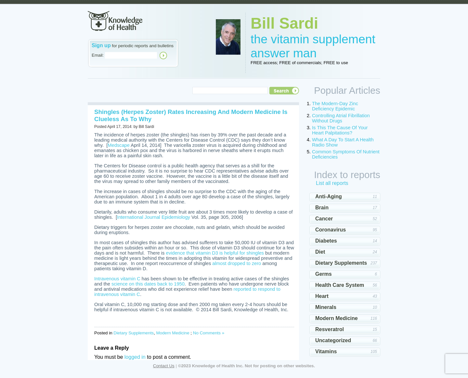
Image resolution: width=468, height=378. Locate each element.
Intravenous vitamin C (117, 278)
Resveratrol (329, 329)
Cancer (324, 218)
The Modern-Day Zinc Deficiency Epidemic (335, 106)
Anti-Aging (328, 196)
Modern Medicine (172, 332)
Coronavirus (330, 229)
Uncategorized (333, 340)
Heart (322, 296)
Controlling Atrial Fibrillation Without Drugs (341, 118)
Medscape (119, 145)
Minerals (325, 307)
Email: (98, 55)
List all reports (332, 183)
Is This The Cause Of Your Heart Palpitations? (340, 130)
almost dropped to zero (236, 263)
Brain (322, 207)
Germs (323, 274)
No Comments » (208, 332)
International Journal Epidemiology (153, 217)
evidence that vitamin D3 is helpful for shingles (215, 253)
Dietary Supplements (133, 332)
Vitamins (326, 351)
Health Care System (339, 285)
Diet (320, 252)
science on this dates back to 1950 (148, 284)
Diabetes (326, 241)
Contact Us (164, 365)
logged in (135, 357)
